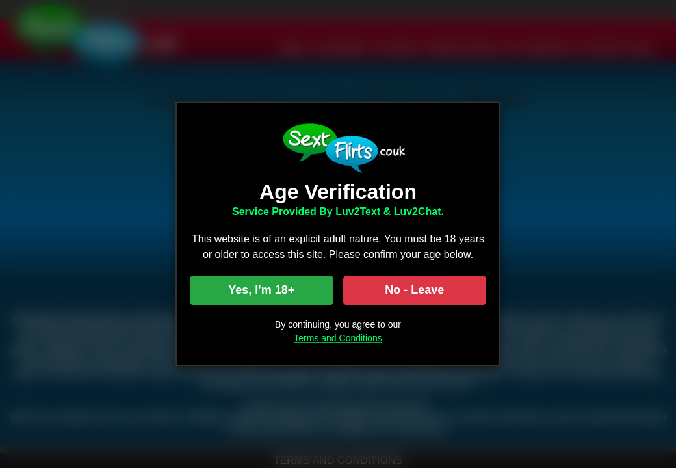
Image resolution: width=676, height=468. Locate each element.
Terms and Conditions (338, 338)
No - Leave (414, 290)
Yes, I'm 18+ (261, 290)
